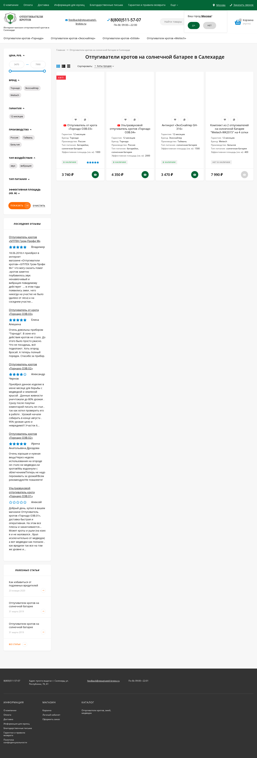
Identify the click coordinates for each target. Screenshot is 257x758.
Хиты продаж (103, 66)
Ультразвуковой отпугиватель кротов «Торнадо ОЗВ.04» (130, 128)
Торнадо (15, 88)
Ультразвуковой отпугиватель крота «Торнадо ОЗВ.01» (22, 492)
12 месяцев (17, 116)
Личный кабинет (51, 714)
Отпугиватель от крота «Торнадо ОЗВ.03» (82, 126)
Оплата (28, 5)
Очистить (39, 205)
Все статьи (18, 644)
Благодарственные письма (106, 5)
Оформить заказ (51, 719)
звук (13, 165)
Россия (14, 137)
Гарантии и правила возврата (146, 5)
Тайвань (28, 137)
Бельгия (15, 144)
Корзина (46, 710)
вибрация (26, 165)
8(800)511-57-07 (125, 20)
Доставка (43, 5)
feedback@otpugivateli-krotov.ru (103, 680)
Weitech (15, 95)
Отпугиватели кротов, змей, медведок (96, 712)
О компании (10, 5)
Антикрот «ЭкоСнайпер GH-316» (180, 126)
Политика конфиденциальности (15, 741)
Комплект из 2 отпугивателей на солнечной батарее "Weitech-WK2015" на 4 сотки (229, 128)
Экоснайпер (32, 88)
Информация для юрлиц (69, 5)
